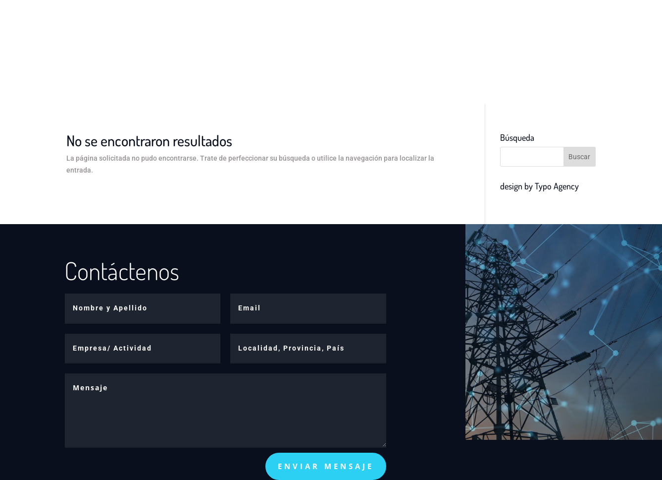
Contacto (433, 24)
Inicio (254, 24)
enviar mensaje (326, 466)
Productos (299, 24)
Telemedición (373, 24)
